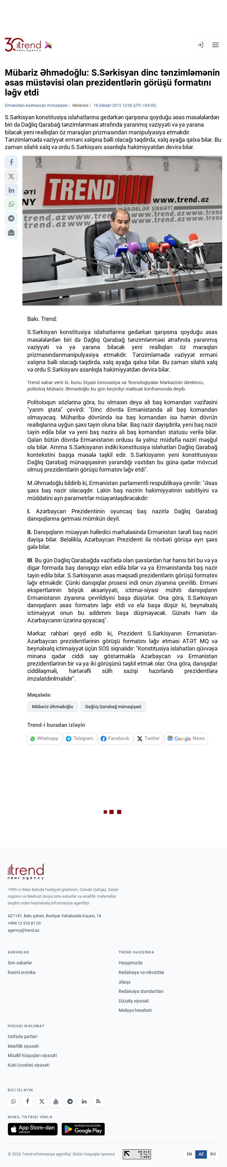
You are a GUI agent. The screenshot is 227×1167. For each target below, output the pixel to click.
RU (213, 1154)
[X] (41, 1101)
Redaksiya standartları (141, 991)
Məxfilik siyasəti (23, 1046)
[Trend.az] (28, 45)
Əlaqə (124, 982)
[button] (11, 162)
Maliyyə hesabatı (135, 1010)
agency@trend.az (23, 930)
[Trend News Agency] (26, 872)
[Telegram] (70, 1101)
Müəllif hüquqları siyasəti (32, 1055)
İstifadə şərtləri (22, 1036)
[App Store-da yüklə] (33, 1129)
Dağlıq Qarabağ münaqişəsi (113, 706)
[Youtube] (56, 1101)
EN (189, 1154)
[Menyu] (215, 44)
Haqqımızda (131, 962)
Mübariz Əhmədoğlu (52, 706)
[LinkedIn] (84, 1101)
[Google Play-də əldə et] (83, 1129)
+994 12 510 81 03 (24, 923)
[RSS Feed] (98, 1101)
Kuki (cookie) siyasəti (28, 1065)
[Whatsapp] (13, 1101)
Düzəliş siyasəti (134, 1000)
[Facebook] (27, 1101)
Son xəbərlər (20, 962)
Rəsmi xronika (22, 972)
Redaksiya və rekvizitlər (141, 972)
